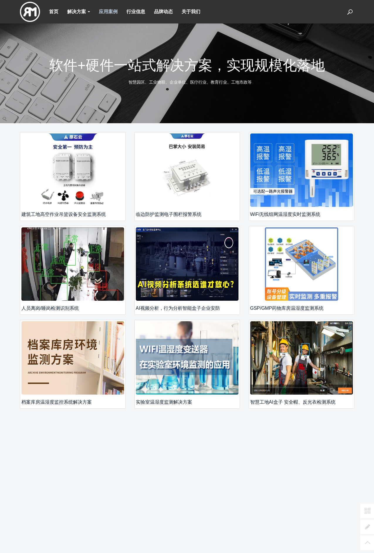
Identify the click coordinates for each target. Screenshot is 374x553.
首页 (53, 11)
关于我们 (191, 11)
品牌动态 (163, 11)
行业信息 (135, 11)
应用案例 (108, 11)
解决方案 (78, 11)
